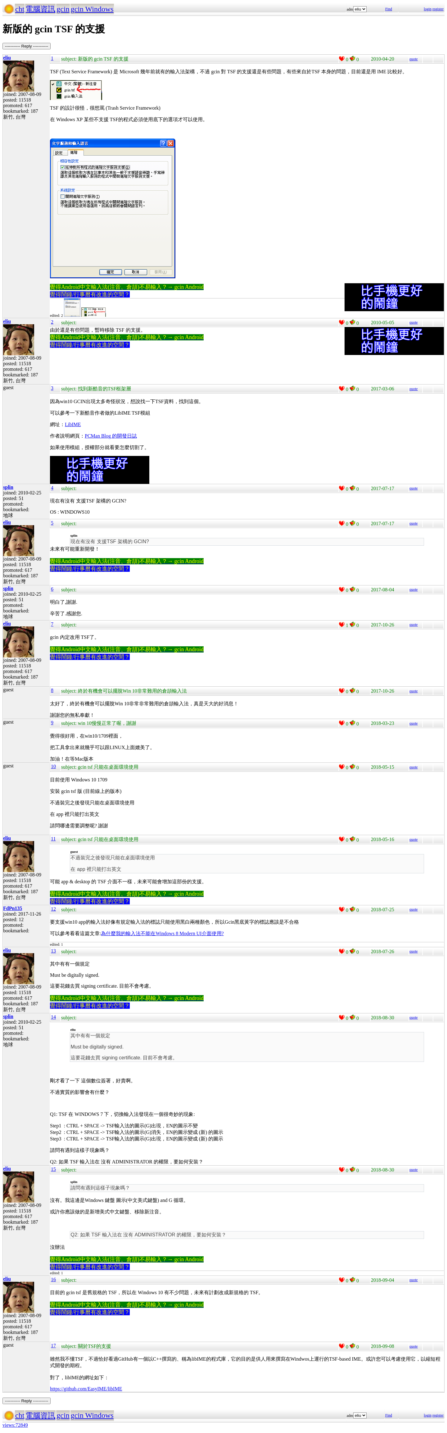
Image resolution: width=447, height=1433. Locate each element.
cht (19, 9)
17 (53, 1345)
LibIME (73, 424)
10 (53, 766)
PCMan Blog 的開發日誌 (111, 436)
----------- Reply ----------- (26, 46)
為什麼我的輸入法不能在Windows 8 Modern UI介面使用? (162, 933)
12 (53, 909)
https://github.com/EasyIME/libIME (86, 1388)
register (438, 9)
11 (53, 838)
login (427, 9)
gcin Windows (92, 9)
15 (53, 1169)
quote (413, 59)
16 (53, 1279)
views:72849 (15, 1425)
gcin (62, 9)
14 (53, 1017)
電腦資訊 (40, 9)
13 (53, 950)
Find (388, 9)
